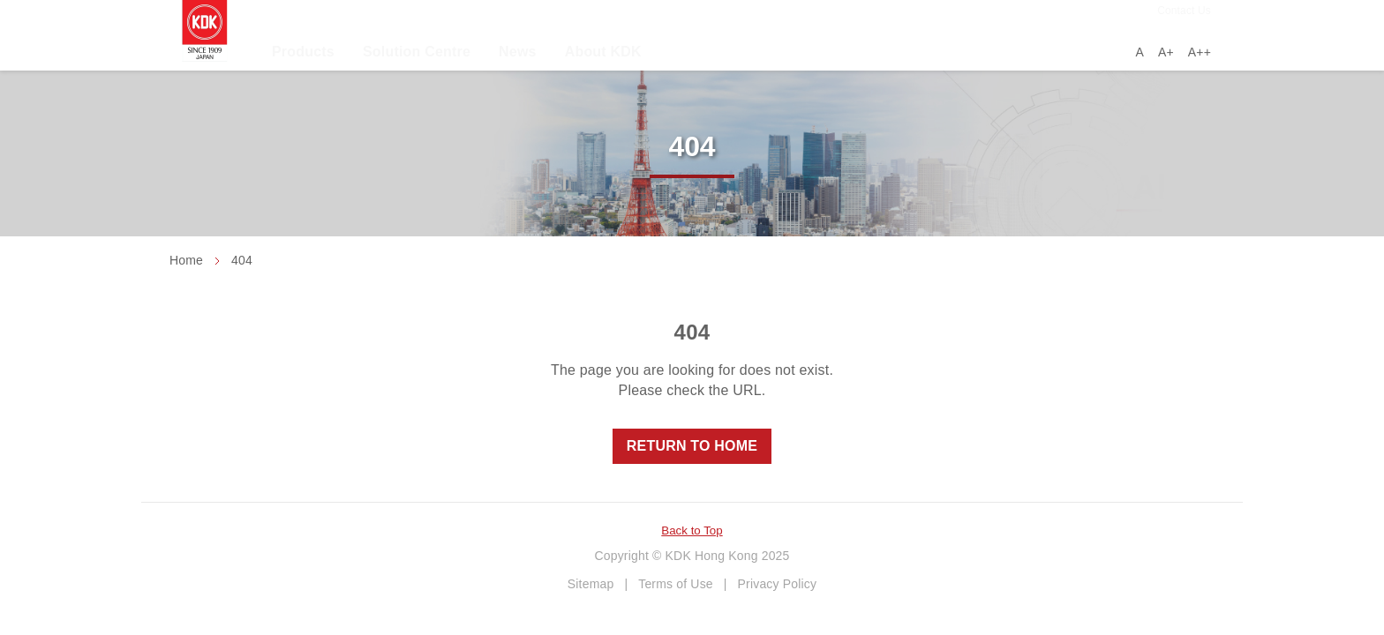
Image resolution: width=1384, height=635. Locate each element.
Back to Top (691, 530)
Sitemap (591, 584)
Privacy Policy (777, 584)
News (518, 51)
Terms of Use (675, 584)
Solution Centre (416, 51)
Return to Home (692, 445)
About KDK (603, 51)
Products (303, 51)
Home (186, 260)
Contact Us (1184, 10)
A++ (1199, 52)
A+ (1166, 52)
